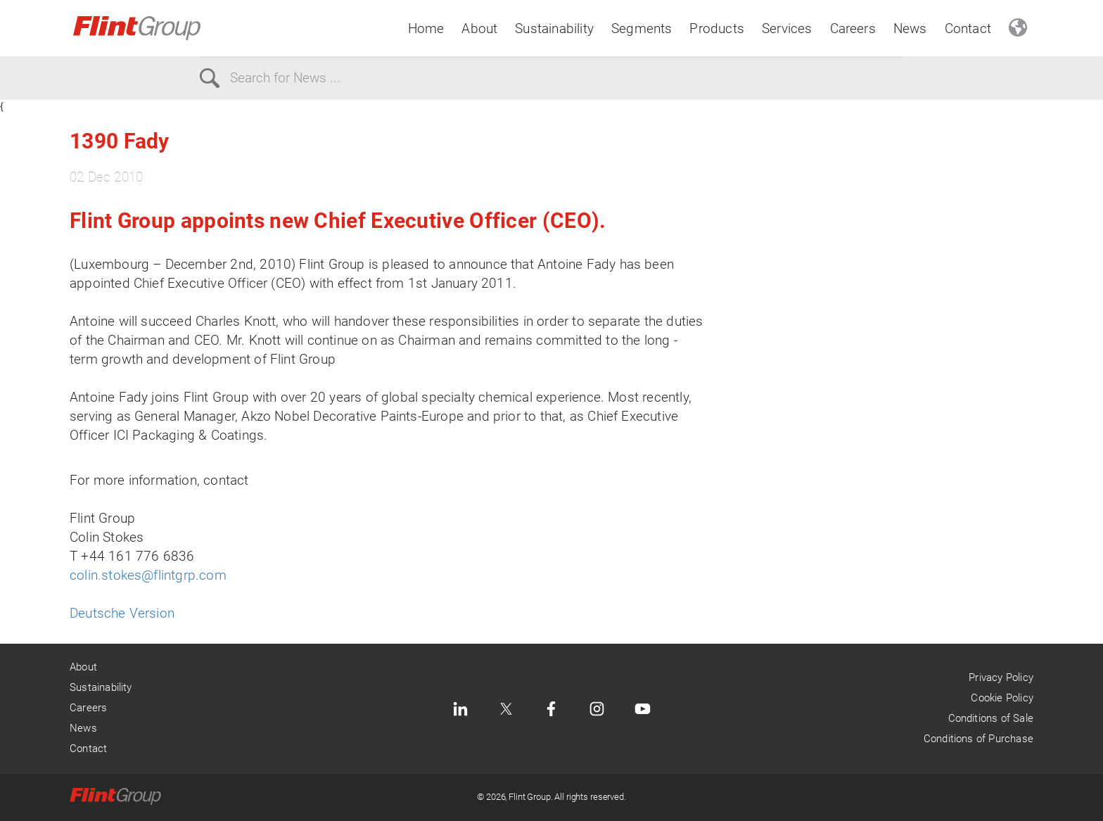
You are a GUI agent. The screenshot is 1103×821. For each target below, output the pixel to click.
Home (426, 28)
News (910, 28)
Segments (641, 28)
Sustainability (554, 28)
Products (716, 28)
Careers (853, 28)
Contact (968, 28)
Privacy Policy (1001, 677)
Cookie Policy (1002, 698)
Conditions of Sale (990, 718)
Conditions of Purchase (978, 738)
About (479, 28)
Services (787, 28)
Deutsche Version (122, 613)
